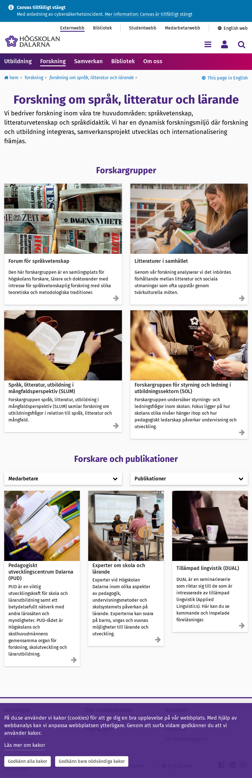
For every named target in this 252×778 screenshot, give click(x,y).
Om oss (152, 61)
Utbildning (18, 61)
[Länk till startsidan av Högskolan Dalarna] (32, 41)
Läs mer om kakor (24, 745)
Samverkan (88, 61)
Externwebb (72, 28)
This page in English (228, 78)
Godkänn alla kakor (27, 761)
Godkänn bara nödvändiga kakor (92, 761)
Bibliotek (102, 28)
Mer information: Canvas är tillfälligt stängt (148, 14)
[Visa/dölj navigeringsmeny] (207, 44)
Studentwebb (142, 28)
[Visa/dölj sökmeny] (241, 44)
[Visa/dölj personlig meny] (224, 44)
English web (236, 28)
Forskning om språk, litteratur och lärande (91, 77)
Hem (11, 77)
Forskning (53, 61)
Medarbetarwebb (182, 28)
